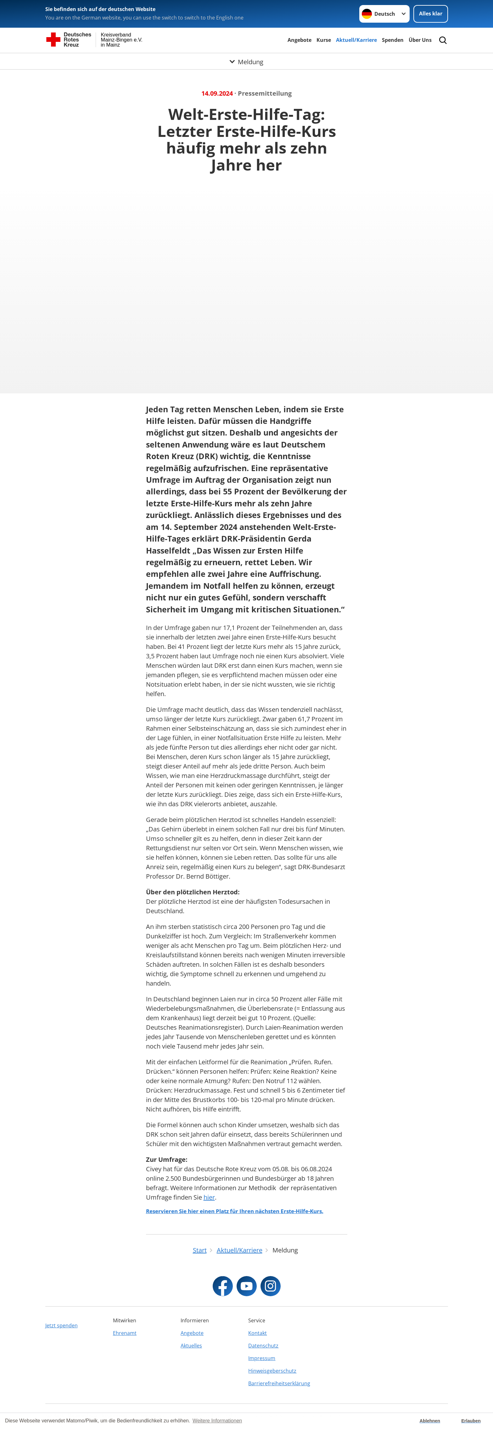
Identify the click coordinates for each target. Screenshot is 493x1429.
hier (209, 1197)
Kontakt (257, 1333)
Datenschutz (263, 1345)
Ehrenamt (125, 1333)
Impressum (261, 1358)
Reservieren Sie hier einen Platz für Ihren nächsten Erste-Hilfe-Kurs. (234, 1211)
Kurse (324, 40)
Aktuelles (191, 1345)
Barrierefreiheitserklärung (279, 1383)
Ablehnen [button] (430, 1420)
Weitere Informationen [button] (217, 1420)
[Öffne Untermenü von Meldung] (246, 60)
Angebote (299, 40)
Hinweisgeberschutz (272, 1370)
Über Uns (420, 40)
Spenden (393, 40)
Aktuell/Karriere (356, 40)
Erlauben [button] (471, 1420)
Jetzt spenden (61, 1325)
